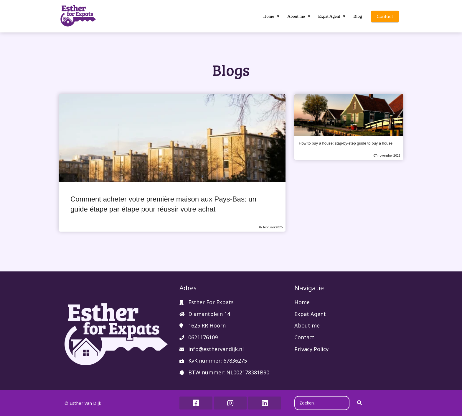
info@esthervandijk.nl (216, 349)
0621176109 (203, 337)
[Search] (359, 403)
